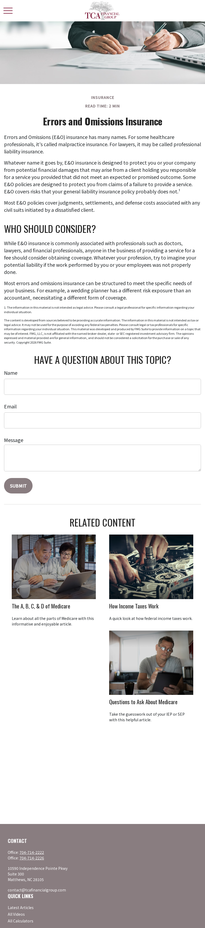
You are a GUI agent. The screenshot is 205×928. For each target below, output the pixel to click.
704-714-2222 (31, 852)
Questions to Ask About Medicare (143, 702)
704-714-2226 (31, 858)
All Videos (16, 914)
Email (10, 406)
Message (13, 439)
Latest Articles (21, 907)
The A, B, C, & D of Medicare (41, 606)
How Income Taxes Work (134, 606)
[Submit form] (18, 485)
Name (10, 372)
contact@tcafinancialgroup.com (37, 890)
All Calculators (20, 920)
